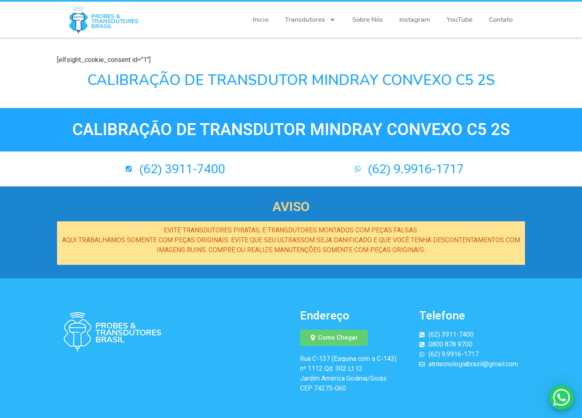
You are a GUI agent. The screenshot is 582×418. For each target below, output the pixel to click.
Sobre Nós (367, 19)
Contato (501, 19)
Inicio (260, 19)
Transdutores (310, 19)
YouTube (459, 19)
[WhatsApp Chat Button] (561, 397)
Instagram (414, 19)
